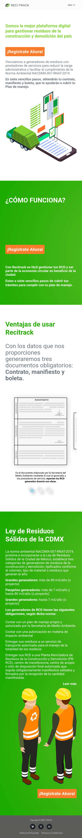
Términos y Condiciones (51, 833)
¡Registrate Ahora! (25, 51)
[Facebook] (41, 826)
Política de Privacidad (29, 833)
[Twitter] (32, 826)
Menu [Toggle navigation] (71, 5)
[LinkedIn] (49, 826)
